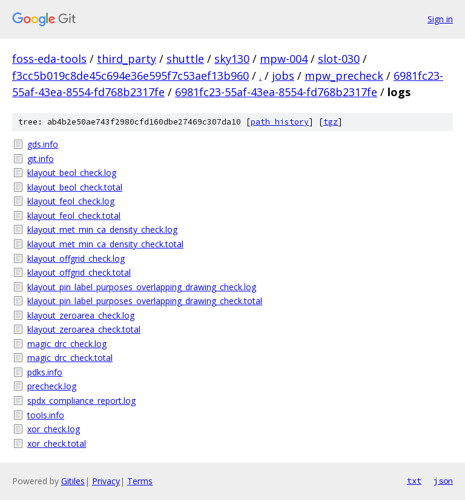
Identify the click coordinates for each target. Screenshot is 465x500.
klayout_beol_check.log (71, 172)
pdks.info (44, 372)
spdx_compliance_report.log (81, 400)
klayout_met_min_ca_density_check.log (102, 229)
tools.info (45, 415)
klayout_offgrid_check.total (79, 272)
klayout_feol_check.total (73, 215)
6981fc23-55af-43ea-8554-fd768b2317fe (276, 92)
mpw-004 (284, 58)
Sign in (440, 19)
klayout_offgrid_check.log (76, 258)
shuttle (185, 58)
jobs (283, 75)
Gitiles (73, 481)
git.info (40, 158)
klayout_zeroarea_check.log (80, 315)
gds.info (42, 144)
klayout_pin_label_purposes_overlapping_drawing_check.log (141, 287)
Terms (140, 481)
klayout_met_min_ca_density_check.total (105, 244)
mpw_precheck (344, 75)
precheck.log (51, 386)
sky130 (231, 58)
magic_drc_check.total (70, 357)
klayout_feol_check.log (70, 201)
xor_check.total (56, 443)
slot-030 (339, 58)
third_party (126, 58)
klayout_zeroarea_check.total (83, 329)
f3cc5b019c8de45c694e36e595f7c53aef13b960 (130, 75)
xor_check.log (53, 429)
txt (414, 480)
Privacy (106, 481)
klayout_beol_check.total (74, 187)
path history (280, 122)
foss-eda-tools (49, 58)
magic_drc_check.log (67, 343)
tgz (330, 122)
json (443, 480)
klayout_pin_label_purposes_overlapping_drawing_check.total (144, 301)
